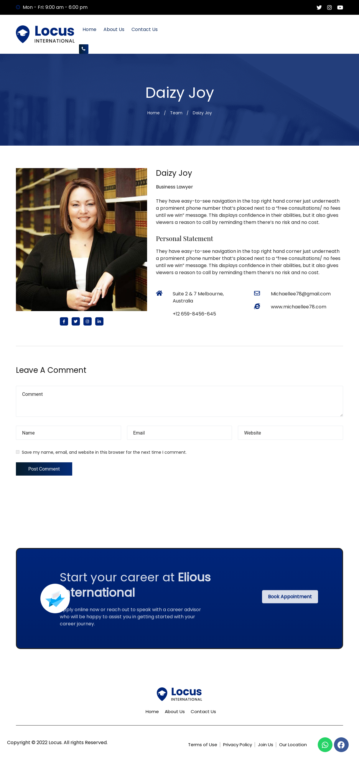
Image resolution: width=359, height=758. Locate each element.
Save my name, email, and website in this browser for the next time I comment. (104, 452)
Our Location (293, 744)
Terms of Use (202, 744)
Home (89, 29)
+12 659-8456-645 (194, 313)
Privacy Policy (237, 744)
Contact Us (144, 29)
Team (176, 113)
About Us (113, 29)
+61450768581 (83, 48)
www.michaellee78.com (298, 306)
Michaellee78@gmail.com (301, 293)
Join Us (265, 744)
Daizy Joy (174, 173)
